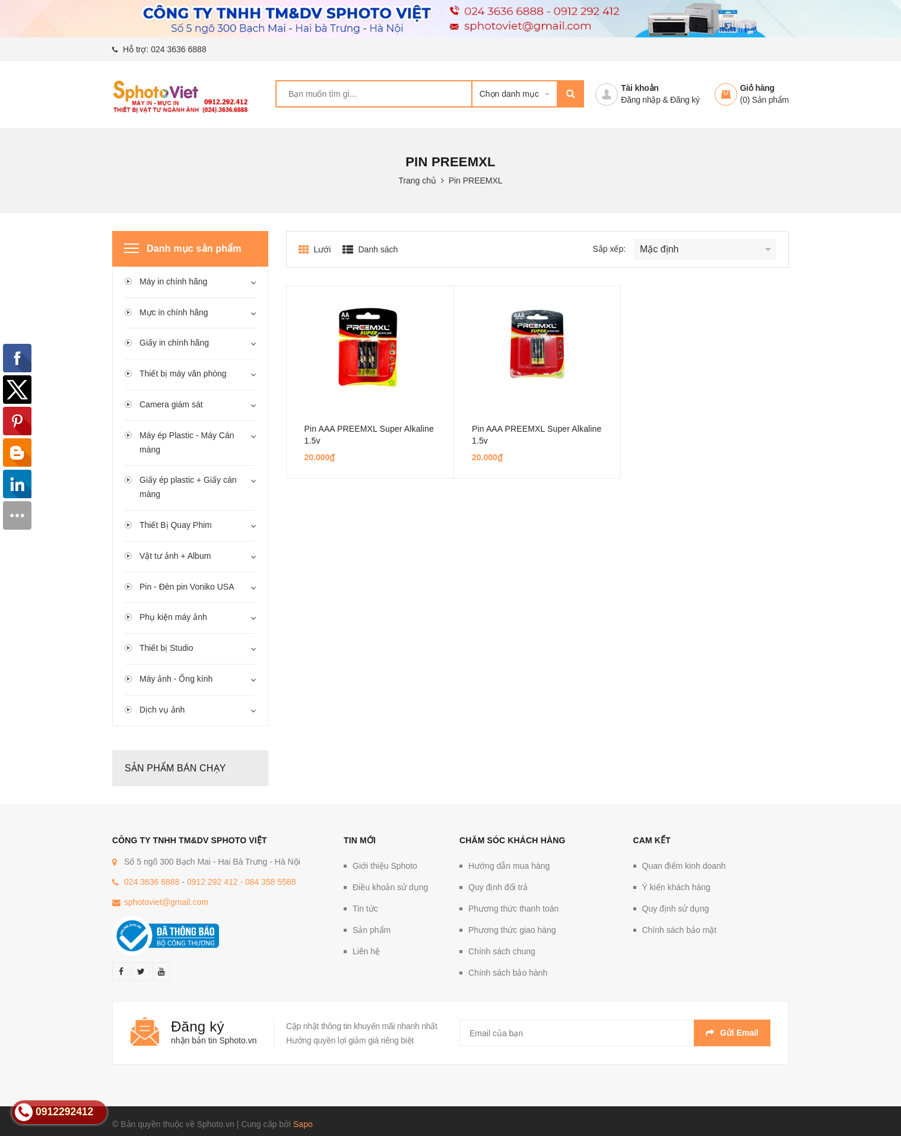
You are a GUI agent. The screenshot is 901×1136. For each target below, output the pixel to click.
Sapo (303, 1124)
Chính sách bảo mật (679, 930)
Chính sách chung (501, 951)
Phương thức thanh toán (513, 908)
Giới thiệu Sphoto (385, 866)
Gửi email (732, 1032)
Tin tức (365, 908)
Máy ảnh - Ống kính (175, 679)
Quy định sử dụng (675, 908)
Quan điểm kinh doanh (684, 866)
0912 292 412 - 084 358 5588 (241, 882)
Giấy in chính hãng (174, 342)
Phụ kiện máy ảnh (173, 617)
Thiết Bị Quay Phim (175, 525)
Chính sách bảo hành (507, 972)
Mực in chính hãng (173, 312)
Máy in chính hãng (173, 281)
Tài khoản (639, 88)
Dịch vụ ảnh (162, 709)
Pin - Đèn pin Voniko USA (186, 586)
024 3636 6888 (178, 49)
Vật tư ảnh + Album (175, 556)
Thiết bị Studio (166, 648)
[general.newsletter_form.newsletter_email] (614, 1033)
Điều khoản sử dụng (390, 887)
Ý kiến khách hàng (676, 887)
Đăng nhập (640, 100)
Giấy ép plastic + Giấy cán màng (187, 487)
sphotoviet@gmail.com (166, 902)
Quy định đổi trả (498, 887)
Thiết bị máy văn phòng (183, 373)
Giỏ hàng (757, 88)
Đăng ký (685, 100)
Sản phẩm (372, 930)
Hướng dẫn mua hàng (509, 866)
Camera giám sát (171, 404)
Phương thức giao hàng (512, 930)
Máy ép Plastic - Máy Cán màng (186, 442)
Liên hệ (366, 951)
